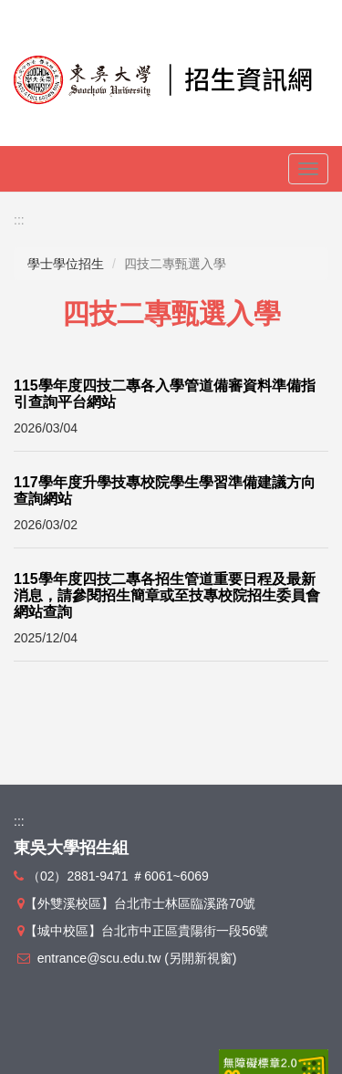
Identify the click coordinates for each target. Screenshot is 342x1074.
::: (19, 220)
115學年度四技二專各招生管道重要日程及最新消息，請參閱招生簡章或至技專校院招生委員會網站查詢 (167, 595)
